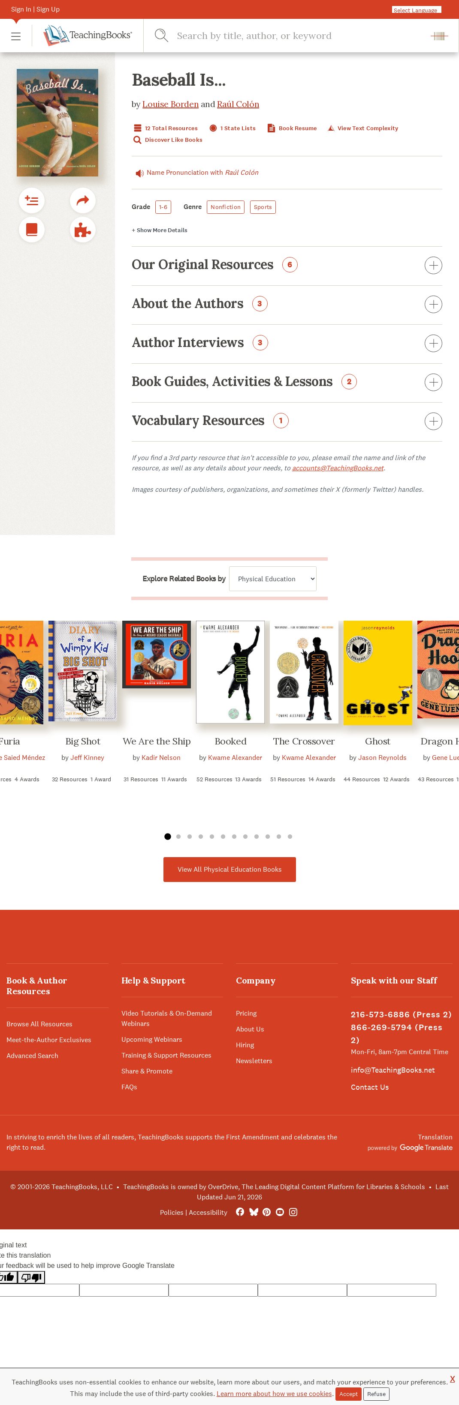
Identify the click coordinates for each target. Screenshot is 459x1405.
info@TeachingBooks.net (393, 1070)
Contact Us (370, 1087)
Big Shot (82, 741)
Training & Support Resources (166, 1055)
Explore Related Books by (183, 578)
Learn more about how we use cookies (274, 1393)
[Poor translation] (31, 1277)
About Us (250, 1029)
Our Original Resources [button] (287, 266)
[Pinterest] (266, 1212)
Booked (230, 741)
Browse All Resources (39, 1023)
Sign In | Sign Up (35, 9)
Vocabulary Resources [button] (287, 422)
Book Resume (291, 128)
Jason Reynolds (382, 757)
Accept (348, 1394)
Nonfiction (226, 207)
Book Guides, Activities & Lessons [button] (287, 383)
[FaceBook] (240, 1212)
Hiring (245, 1044)
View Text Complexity (362, 128)
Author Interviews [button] (287, 344)
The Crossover (304, 741)
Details (159, 230)
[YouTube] (280, 1212)
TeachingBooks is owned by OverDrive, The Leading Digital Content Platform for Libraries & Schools (274, 1186)
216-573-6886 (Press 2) (401, 1014)
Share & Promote (146, 1071)
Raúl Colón (238, 104)
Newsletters (254, 1060)
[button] (16, 35)
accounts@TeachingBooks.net (338, 467)
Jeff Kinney (87, 757)
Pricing (246, 1013)
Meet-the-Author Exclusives (48, 1039)
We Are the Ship (156, 741)
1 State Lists (231, 128)
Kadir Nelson (161, 757)
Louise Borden (170, 104)
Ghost (378, 741)
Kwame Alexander (235, 757)
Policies (172, 1212)
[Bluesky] (253, 1212)
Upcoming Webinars (151, 1039)
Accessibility (208, 1212)
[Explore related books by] (273, 578)
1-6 (163, 207)
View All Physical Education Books (230, 869)
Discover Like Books (167, 140)
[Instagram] (293, 1212)
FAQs (129, 1086)
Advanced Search (32, 1055)
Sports (263, 207)
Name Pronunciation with (195, 172)
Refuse (376, 1394)
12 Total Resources (165, 128)
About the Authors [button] (287, 305)
